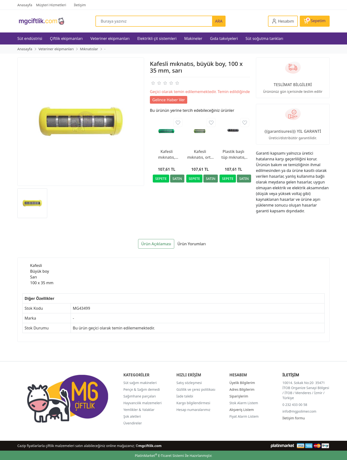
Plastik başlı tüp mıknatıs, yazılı (233, 154)
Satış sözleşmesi (189, 382)
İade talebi (184, 396)
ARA (218, 21)
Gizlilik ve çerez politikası (195, 389)
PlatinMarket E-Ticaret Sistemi (159, 455)
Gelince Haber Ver (168, 99)
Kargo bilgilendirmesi (193, 403)
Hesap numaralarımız (193, 409)
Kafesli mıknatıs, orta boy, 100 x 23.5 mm (200, 154)
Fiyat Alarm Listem (244, 416)
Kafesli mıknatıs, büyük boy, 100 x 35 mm (166, 154)
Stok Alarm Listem (243, 403)
